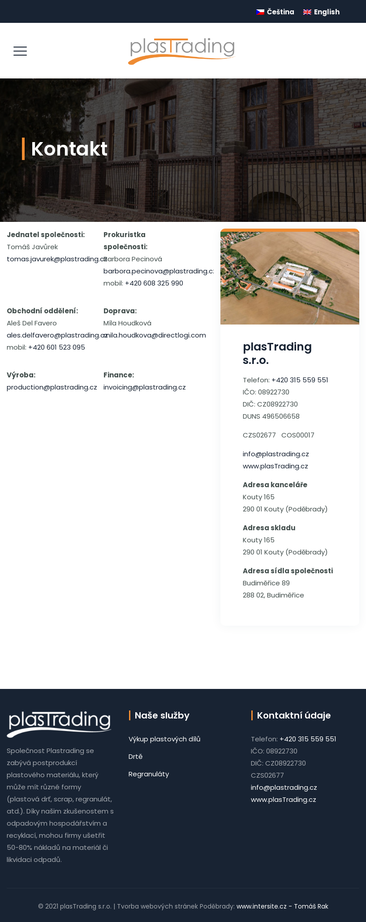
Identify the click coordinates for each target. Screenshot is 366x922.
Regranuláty (149, 774)
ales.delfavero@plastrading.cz (57, 335)
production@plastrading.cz (52, 387)
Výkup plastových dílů (165, 739)
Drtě (135, 756)
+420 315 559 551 (299, 380)
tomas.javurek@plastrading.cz (57, 259)
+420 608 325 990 (154, 283)
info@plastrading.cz (276, 454)
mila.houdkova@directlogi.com (154, 335)
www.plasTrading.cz (275, 466)
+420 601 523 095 (56, 347)
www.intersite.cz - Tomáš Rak (281, 906)
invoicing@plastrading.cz (144, 387)
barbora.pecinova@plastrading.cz (159, 271)
